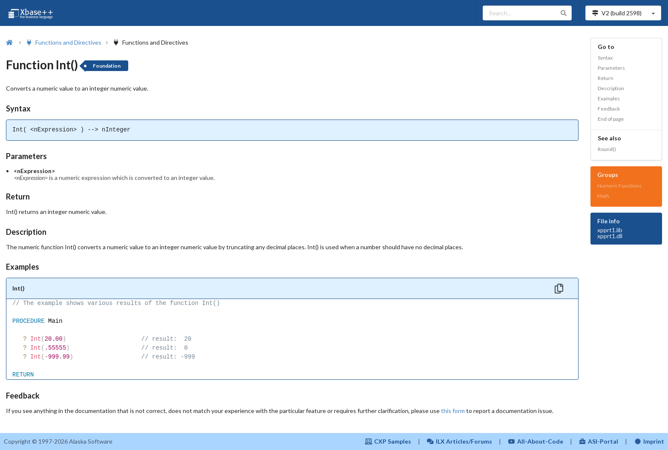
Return (605, 78)
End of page (611, 119)
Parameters (611, 68)
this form (453, 410)
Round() (607, 149)
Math (603, 196)
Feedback (609, 108)
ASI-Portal (599, 441)
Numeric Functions (619, 185)
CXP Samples (388, 441)
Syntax (605, 57)
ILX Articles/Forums (459, 441)
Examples (609, 98)
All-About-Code (535, 441)
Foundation (107, 66)
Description (611, 88)
